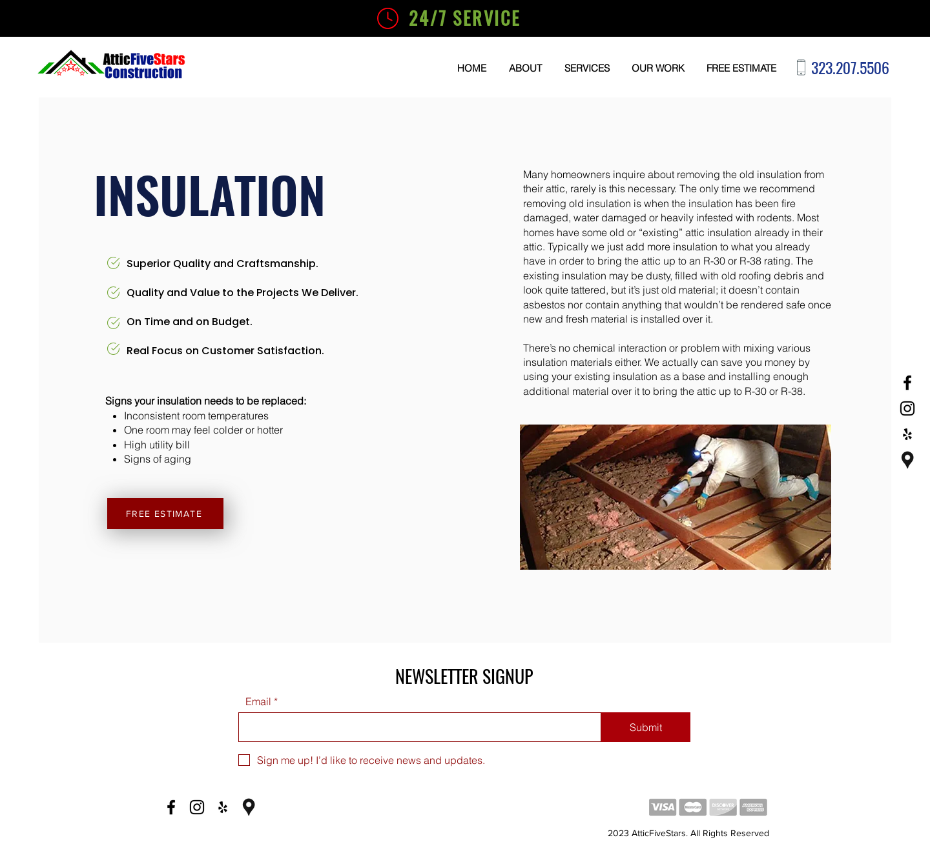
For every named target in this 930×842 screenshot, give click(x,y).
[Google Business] (907, 460)
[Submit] (645, 727)
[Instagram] (907, 408)
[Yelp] (907, 434)
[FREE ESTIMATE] (165, 513)
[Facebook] (907, 382)
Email (258, 701)
